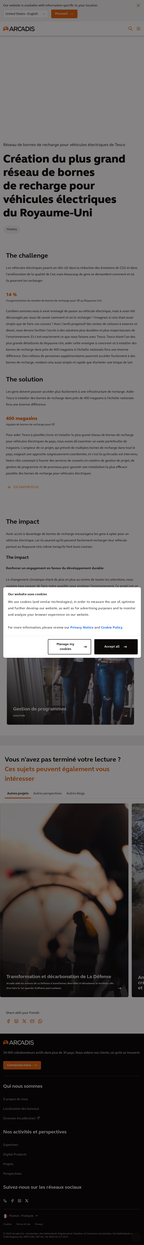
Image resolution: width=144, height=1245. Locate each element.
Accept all (112, 646)
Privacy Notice (81, 627)
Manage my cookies (65, 647)
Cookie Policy (112, 627)
